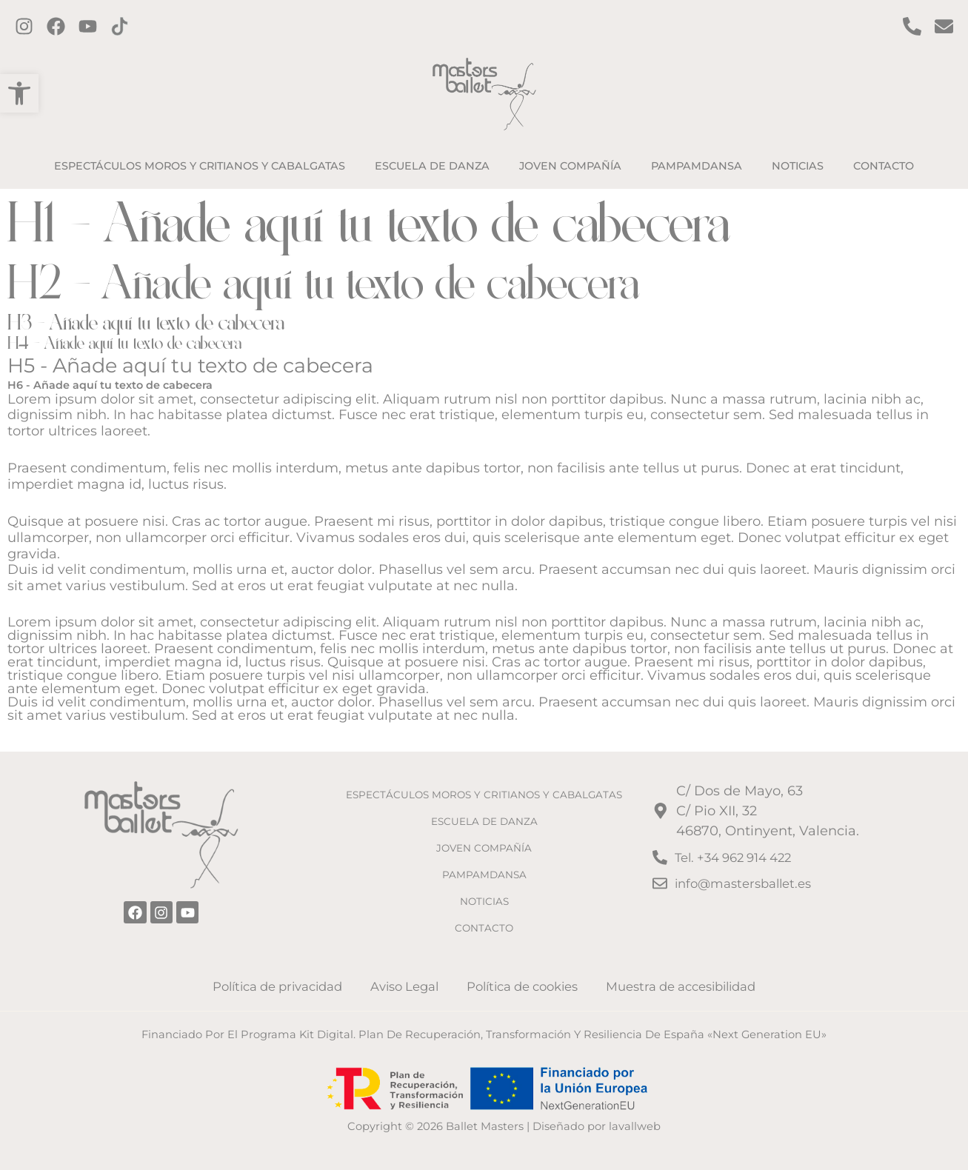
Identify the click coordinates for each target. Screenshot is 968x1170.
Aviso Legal (405, 985)
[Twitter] (88, 26)
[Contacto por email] (944, 26)
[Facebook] (56, 26)
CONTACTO (484, 925)
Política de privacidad (281, 985)
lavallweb (635, 1126)
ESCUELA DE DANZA (484, 815)
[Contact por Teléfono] (912, 26)
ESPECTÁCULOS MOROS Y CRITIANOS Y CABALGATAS (484, 780)
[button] (19, 93)
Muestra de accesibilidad (677, 985)
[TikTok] (119, 26)
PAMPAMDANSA (484, 870)
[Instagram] (24, 26)
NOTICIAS (484, 898)
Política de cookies (518, 985)
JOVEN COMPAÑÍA (484, 843)
